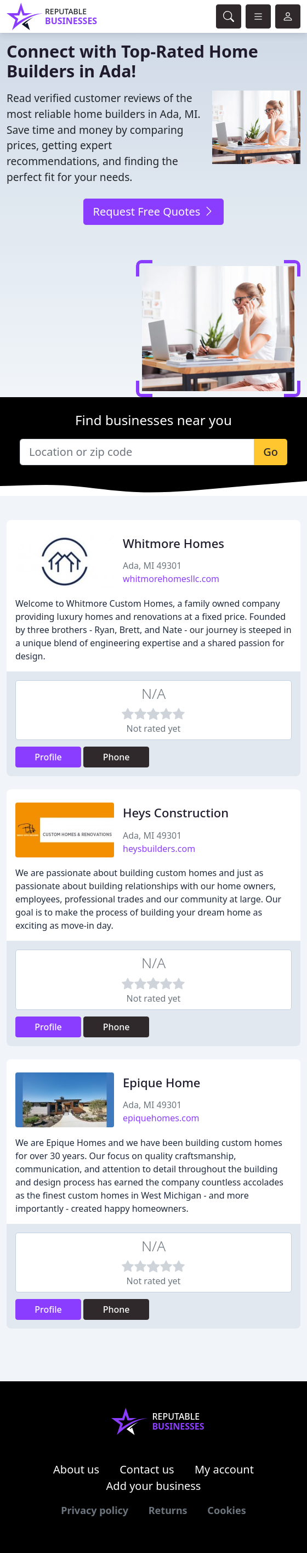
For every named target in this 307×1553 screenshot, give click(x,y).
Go (270, 451)
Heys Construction (176, 812)
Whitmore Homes (173, 543)
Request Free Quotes (153, 211)
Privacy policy (94, 1510)
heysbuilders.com (159, 849)
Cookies (226, 1510)
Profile (48, 757)
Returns (168, 1510)
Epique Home (161, 1082)
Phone (116, 757)
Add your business (153, 1485)
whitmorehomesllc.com (171, 579)
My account (224, 1469)
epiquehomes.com (161, 1118)
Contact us (147, 1469)
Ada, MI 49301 (152, 566)
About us (76, 1469)
